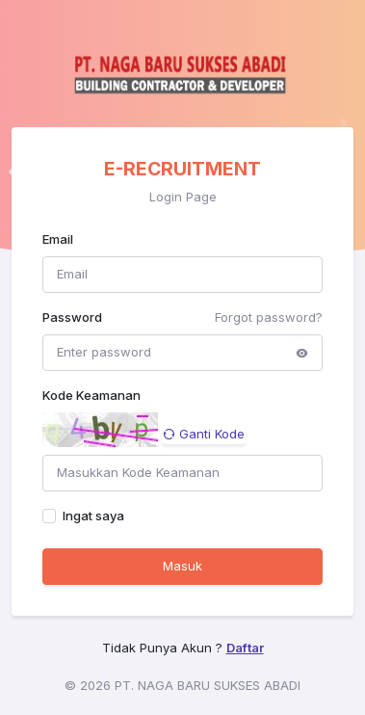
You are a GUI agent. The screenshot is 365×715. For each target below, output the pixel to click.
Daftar (245, 647)
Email (57, 239)
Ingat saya (93, 515)
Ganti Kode (204, 433)
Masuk (182, 565)
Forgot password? (269, 317)
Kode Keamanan (91, 395)
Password (72, 317)
